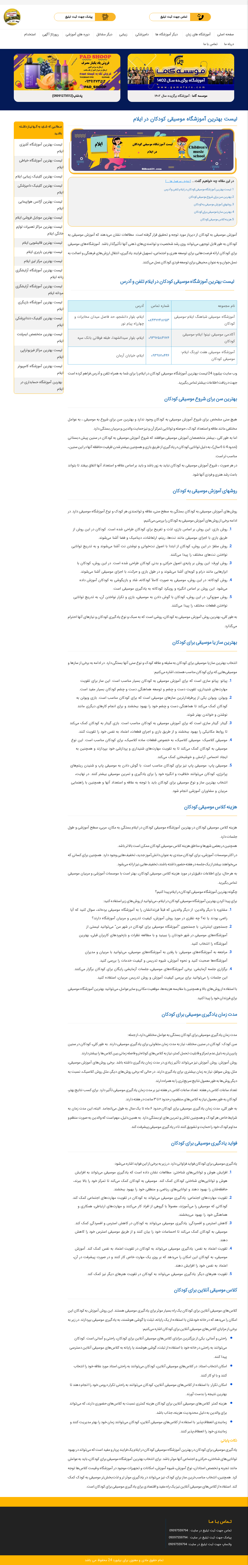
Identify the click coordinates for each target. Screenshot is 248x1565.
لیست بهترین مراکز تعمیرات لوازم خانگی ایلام (39, 230)
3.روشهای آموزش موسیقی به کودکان (214, 204)
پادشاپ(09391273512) (67, 96)
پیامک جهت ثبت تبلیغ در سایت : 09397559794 (200, 1537)
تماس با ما (210, 44)
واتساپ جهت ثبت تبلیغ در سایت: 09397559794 (200, 1544)
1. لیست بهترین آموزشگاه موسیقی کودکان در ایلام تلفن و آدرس (199, 189)
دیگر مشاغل (104, 34)
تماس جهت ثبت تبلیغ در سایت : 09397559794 (200, 1530)
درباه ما (229, 44)
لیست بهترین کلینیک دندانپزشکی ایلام (39, 321)
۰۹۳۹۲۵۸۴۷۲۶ (158, 338)
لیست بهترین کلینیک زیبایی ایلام (39, 176)
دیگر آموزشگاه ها (166, 34)
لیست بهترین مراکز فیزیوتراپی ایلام (41, 353)
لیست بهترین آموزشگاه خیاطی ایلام (41, 164)
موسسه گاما (199, 96)
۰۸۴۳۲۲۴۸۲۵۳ (158, 320)
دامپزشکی (142, 34)
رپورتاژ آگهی (50, 34)
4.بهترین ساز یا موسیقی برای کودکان (214, 212)
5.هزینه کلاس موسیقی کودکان (217, 219)
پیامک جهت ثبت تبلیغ (79, 17)
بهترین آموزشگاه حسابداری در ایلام (42, 385)
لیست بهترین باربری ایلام (44, 252)
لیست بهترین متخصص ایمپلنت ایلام (40, 337)
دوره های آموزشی (78, 34)
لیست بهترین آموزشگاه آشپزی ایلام (41, 148)
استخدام (30, 34)
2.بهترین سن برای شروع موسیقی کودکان (211, 197)
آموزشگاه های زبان (198, 34)
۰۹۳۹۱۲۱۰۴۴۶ (160, 355)
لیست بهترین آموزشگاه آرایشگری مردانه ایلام (39, 289)
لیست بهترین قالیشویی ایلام (42, 243)
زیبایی (123, 34)
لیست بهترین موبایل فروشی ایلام (39, 217)
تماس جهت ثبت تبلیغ (173, 17)
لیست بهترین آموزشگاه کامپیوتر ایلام (40, 369)
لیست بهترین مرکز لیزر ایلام (43, 261)
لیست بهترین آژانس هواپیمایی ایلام (40, 205)
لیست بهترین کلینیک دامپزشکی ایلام (40, 189)
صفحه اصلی (225, 34)
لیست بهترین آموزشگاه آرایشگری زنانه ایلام (39, 273)
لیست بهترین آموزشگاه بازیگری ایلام (40, 305)
